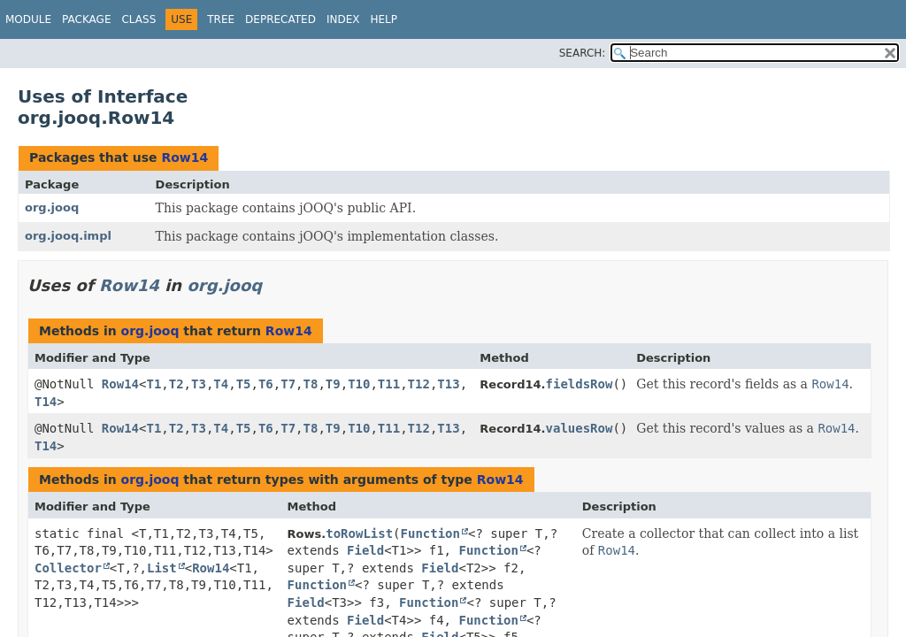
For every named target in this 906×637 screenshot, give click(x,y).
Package (86, 19)
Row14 (184, 157)
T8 (311, 384)
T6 (265, 384)
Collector (68, 568)
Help (383, 19)
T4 (220, 384)
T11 (389, 384)
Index (343, 19)
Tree (220, 19)
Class (138, 19)
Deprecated (280, 19)
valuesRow (579, 428)
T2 (176, 384)
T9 (333, 384)
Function (430, 533)
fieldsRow (579, 384)
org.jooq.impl (68, 235)
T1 (153, 384)
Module (28, 19)
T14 (46, 402)
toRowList (359, 533)
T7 (288, 384)
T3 (198, 384)
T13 (448, 384)
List (162, 568)
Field (365, 550)
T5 (243, 384)
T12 (419, 384)
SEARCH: (582, 53)
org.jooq (52, 207)
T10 (359, 384)
